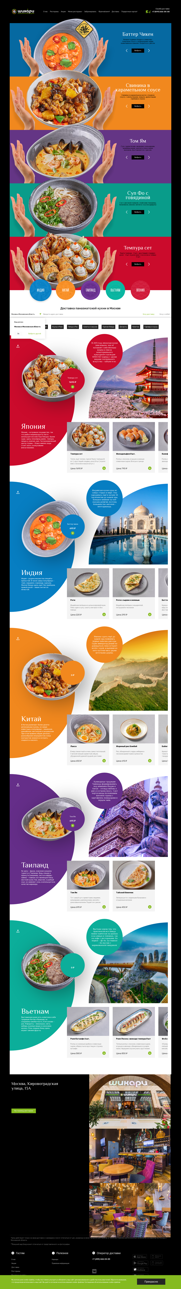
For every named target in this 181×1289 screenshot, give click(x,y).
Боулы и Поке (57, 327)
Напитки (135, 327)
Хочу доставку (148, 314)
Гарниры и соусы (151, 327)
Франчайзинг (104, 11)
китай (65, 290)
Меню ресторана (74, 11)
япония (140, 290)
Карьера (55, 1259)
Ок (18, 334)
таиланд (90, 290)
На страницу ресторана (23, 1111)
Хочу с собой (165, 314)
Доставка (115, 11)
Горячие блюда (108, 327)
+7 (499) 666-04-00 (161, 12)
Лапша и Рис (73, 327)
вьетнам (115, 290)
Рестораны (54, 11)
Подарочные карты (128, 11)
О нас (45, 11)
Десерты (123, 327)
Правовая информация (60, 1263)
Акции (63, 11)
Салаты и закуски (90, 327)
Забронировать (90, 11)
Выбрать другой (34, 334)
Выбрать (137, 51)
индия (40, 290)
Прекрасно (151, 1281)
